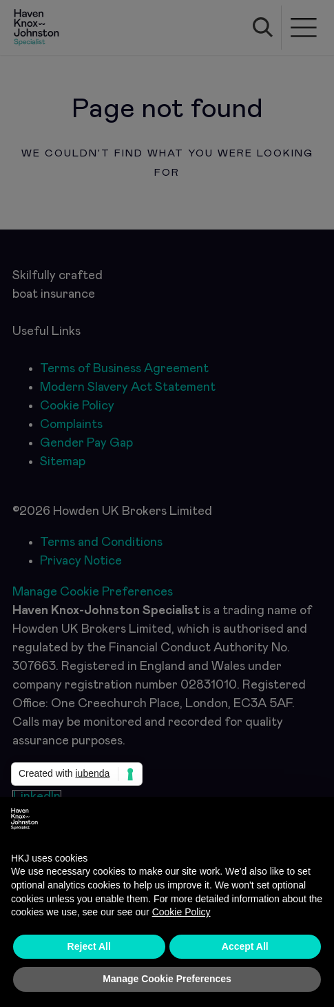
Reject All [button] (89, 946)
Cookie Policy (181, 911)
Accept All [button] (245, 946)
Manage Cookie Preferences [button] (167, 978)
